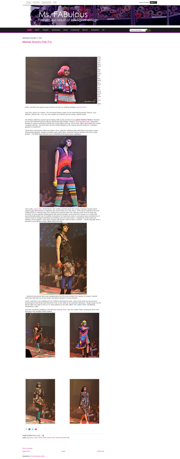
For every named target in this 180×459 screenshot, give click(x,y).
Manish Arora (62, 310)
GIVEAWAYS (95, 30)
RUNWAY (46, 30)
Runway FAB (65, 437)
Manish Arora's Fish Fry (37, 41)
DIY (103, 30)
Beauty (85, 30)
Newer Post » (26, 451)
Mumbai (58, 437)
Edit (55, 2)
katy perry (30, 437)
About (37, 30)
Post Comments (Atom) (37, 456)
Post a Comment (27, 448)
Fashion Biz (75, 30)
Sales (65, 30)
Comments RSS (46, 2)
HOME (30, 30)
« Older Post (100, 451)
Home (28, 2)
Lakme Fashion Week (40, 437)
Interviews (56, 30)
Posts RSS (36, 2)
